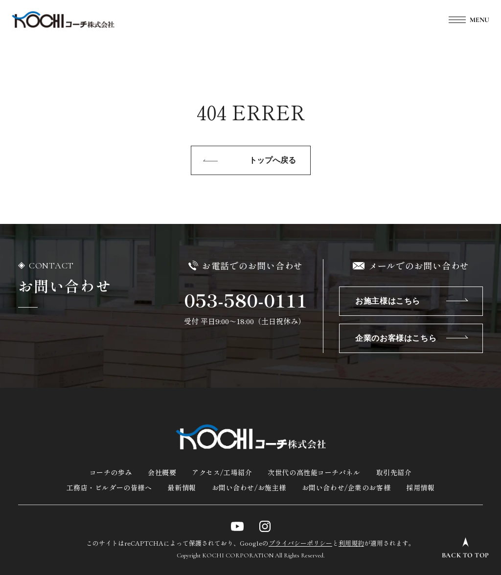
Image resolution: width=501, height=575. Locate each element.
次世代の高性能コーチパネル (314, 472)
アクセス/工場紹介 (222, 472)
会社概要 (162, 472)
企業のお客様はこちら (395, 338)
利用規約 (351, 543)
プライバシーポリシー (300, 543)
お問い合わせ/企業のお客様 (346, 487)
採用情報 (420, 487)
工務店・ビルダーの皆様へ (109, 487)
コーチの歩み (111, 472)
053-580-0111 (245, 300)
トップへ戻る (272, 160)
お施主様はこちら (387, 301)
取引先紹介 (394, 472)
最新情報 (181, 487)
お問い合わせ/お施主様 (249, 487)
